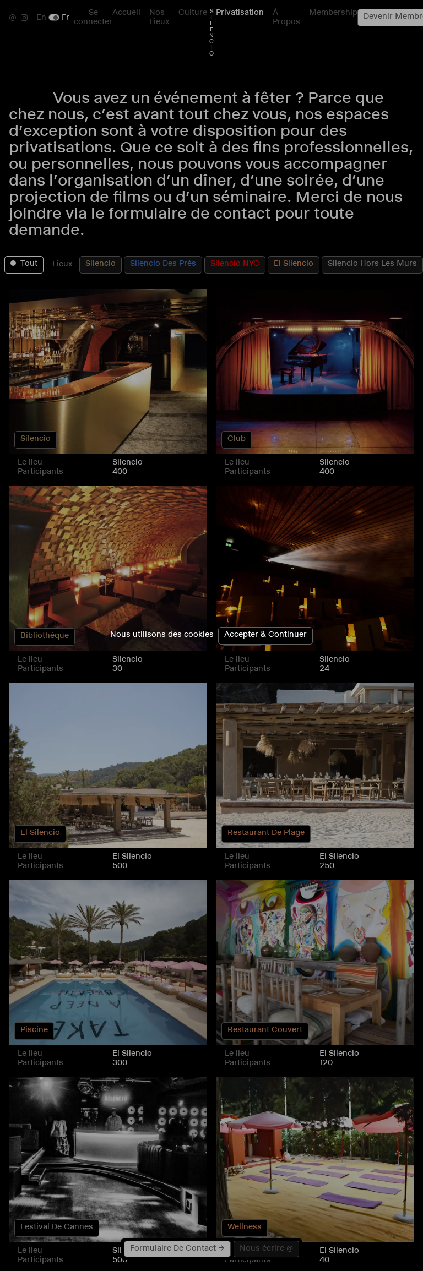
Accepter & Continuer (265, 635)
